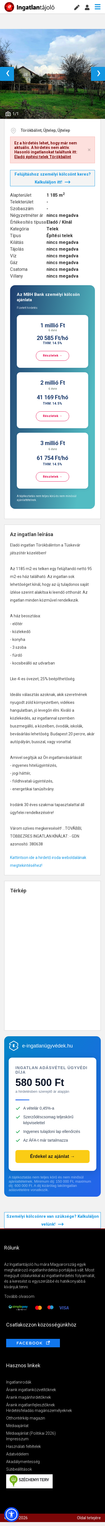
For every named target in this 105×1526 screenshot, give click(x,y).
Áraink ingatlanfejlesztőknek (30, 1405)
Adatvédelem (17, 1454)
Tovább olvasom (19, 1296)
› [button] (99, 74)
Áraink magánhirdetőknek (28, 1397)
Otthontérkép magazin (25, 1418)
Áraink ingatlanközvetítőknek (31, 1389)
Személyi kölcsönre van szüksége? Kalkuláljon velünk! (52, 1220)
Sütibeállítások (19, 1469)
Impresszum (17, 1439)
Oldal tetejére (89, 1518)
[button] (11, 1514)
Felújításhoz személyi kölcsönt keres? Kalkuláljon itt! (53, 178)
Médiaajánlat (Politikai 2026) (31, 1433)
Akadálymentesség (23, 1461)
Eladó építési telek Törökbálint (42, 157)
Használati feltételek (23, 1446)
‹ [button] (8, 74)
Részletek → (52, 355)
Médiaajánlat (17, 1425)
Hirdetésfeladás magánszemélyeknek (39, 1410)
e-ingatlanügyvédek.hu (47, 1046)
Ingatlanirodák (18, 1382)
